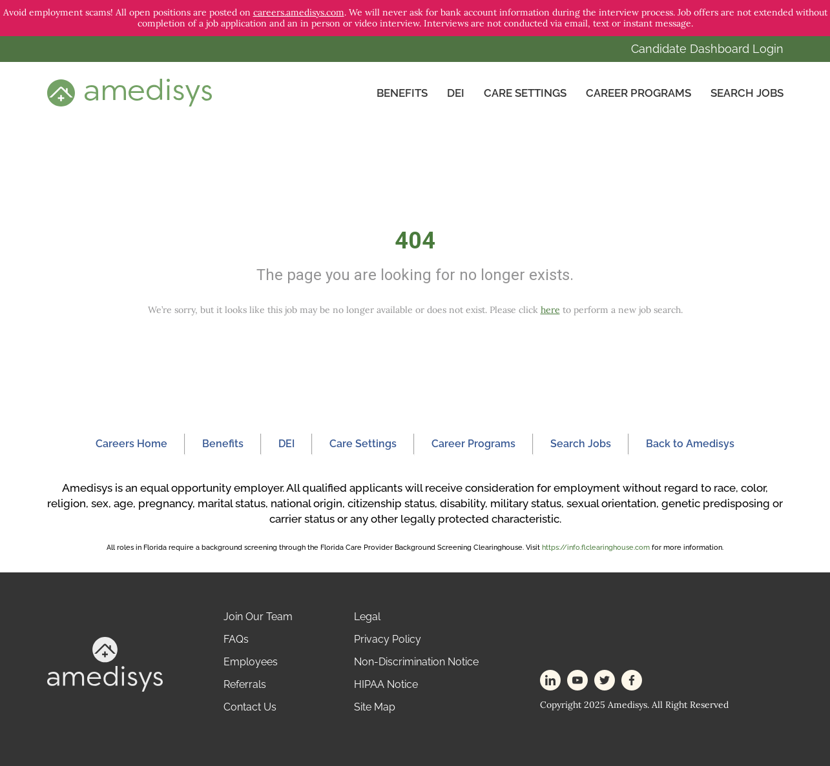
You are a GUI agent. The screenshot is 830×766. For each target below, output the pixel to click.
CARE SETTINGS (525, 92)
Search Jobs (747, 92)
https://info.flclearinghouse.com (596, 547)
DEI (455, 92)
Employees (250, 662)
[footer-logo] (105, 663)
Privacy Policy (387, 639)
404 (415, 240)
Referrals (244, 684)
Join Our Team (258, 616)
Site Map (374, 707)
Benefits (402, 92)
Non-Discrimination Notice (416, 662)
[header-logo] (129, 92)
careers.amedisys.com (298, 12)
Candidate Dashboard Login (707, 48)
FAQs (236, 639)
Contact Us (249, 707)
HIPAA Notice (386, 684)
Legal (367, 616)
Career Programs (638, 92)
